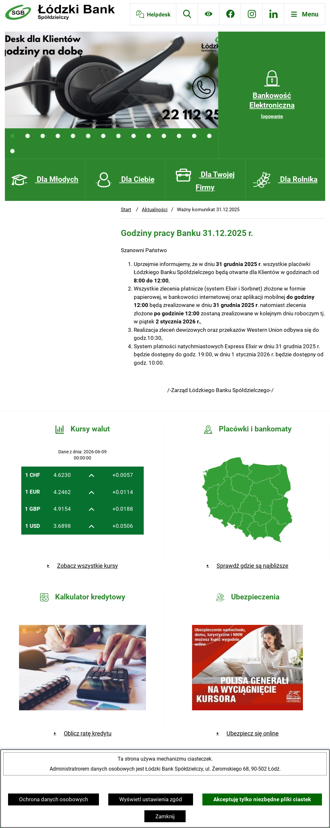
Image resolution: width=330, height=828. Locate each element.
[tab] (12, 136)
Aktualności (155, 209)
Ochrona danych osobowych (53, 799)
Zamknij (165, 816)
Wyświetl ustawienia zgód (150, 799)
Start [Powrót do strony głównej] (126, 209)
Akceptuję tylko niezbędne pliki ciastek (262, 799)
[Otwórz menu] (304, 14)
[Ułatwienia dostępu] (208, 14)
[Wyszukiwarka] (187, 14)
